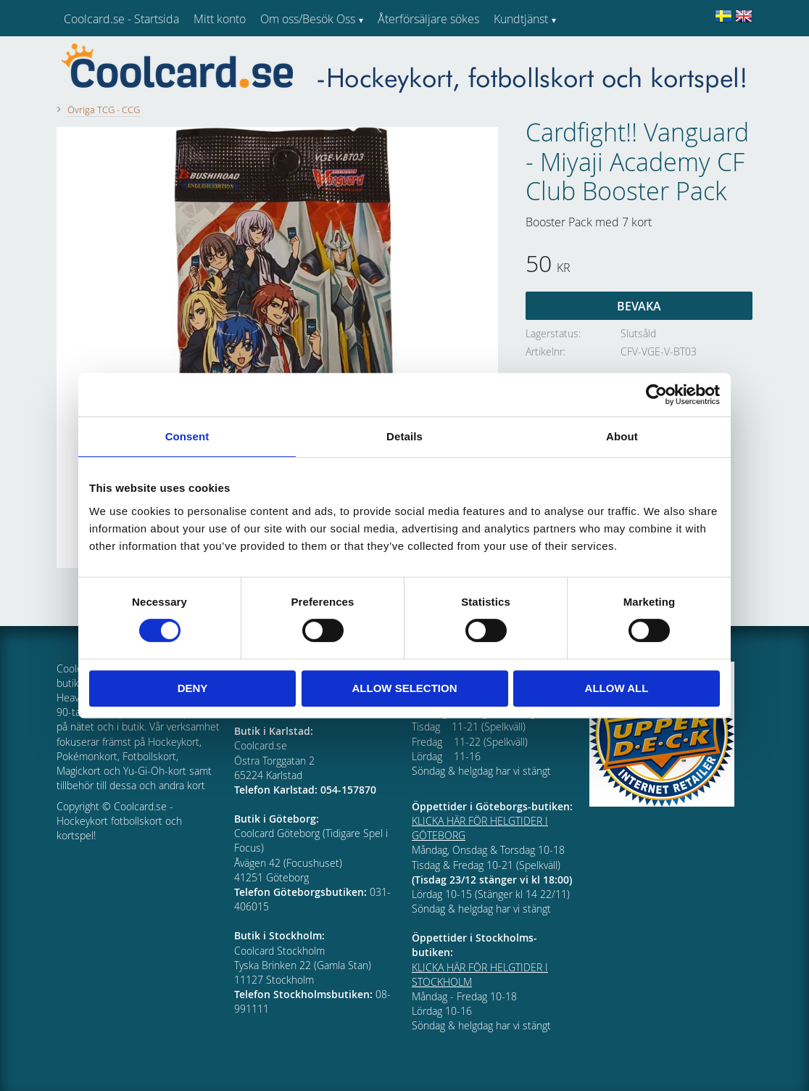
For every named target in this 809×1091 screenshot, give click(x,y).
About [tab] (622, 436)
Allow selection (404, 688)
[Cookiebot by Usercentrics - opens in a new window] (656, 394)
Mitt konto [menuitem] (220, 19)
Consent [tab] (187, 436)
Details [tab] (404, 436)
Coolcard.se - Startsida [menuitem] (121, 19)
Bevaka (639, 306)
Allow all (617, 688)
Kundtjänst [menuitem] (521, 19)
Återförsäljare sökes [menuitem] (428, 19)
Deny (193, 688)
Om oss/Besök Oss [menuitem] (307, 19)
